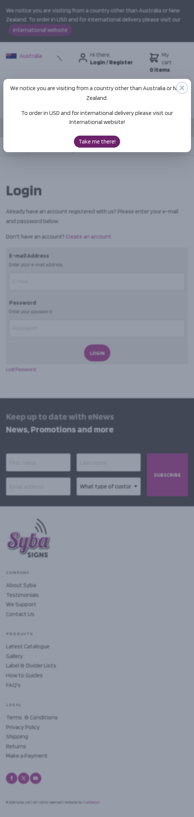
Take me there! (97, 141)
